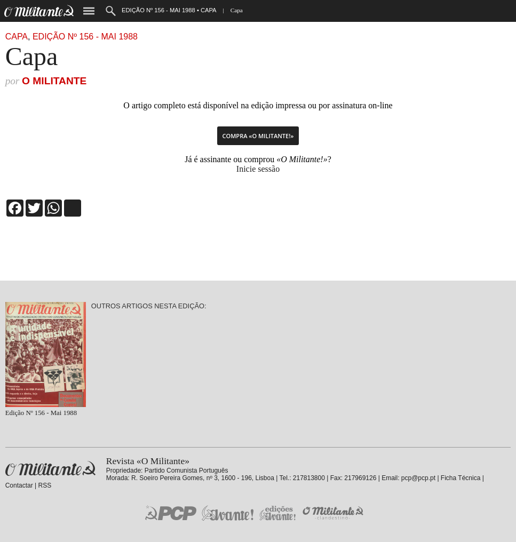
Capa (16, 36)
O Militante (54, 80)
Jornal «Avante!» (227, 513)
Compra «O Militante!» (258, 136)
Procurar (110, 11)
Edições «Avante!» (278, 513)
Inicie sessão (258, 168)
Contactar (19, 485)
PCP (170, 512)
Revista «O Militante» (50, 468)
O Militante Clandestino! (334, 513)
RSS (45, 485)
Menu (89, 11)
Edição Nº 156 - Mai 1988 (85, 36)
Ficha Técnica (460, 478)
